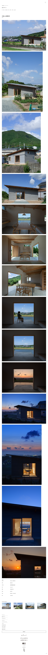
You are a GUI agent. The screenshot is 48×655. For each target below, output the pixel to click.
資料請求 (24, 631)
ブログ (3, 623)
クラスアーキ (3, 618)
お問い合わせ (3, 629)
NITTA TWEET (4, 626)
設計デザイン (3, 616)
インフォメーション (4, 621)
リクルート (3, 620)
